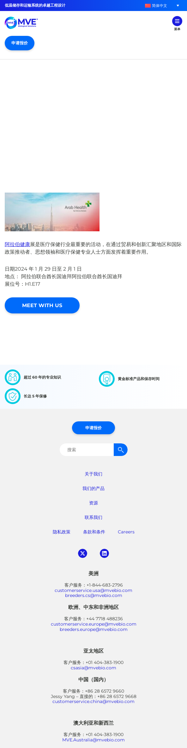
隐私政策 (61, 532)
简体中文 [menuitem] (159, 5)
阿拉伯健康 (17, 244)
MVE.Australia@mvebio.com (93, 740)
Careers (126, 532)
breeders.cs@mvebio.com (93, 595)
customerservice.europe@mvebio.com (93, 624)
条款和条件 (94, 532)
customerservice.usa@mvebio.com (93, 590)
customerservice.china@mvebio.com (93, 701)
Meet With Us (42, 305)
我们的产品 (93, 488)
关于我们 (93, 474)
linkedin (104, 553)
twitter (82, 553)
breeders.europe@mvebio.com (94, 629)
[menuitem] (156, 5)
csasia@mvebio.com (93, 668)
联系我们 (93, 517)
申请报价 (19, 42)
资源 (93, 503)
